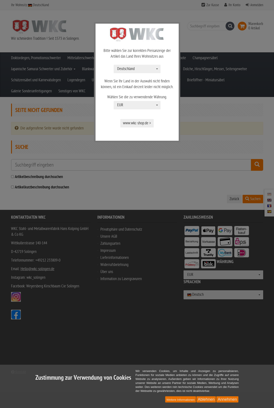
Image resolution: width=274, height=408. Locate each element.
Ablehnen (206, 399)
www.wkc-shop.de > (137, 123)
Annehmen (227, 399)
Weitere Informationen (181, 399)
